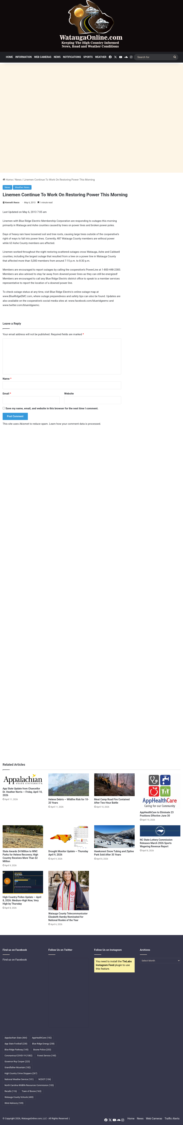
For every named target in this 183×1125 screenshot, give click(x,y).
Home (9, 57)
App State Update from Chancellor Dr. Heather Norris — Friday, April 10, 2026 (22, 792)
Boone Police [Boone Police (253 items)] (42, 1049)
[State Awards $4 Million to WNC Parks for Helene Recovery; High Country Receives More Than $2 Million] (23, 836)
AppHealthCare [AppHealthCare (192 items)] (42, 1038)
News (57, 57)
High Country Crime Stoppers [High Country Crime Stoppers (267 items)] (21, 1073)
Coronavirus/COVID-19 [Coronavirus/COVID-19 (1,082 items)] (18, 1055)
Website (69, 393)
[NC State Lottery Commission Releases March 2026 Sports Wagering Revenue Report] (160, 830)
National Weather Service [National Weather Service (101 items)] (19, 1079)
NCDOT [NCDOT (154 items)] (45, 1079)
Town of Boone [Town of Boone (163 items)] (31, 1091)
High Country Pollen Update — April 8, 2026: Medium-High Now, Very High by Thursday (22, 900)
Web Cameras (42, 57)
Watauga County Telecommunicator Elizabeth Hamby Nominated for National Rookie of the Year (68, 917)
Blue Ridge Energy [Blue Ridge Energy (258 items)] (43, 1044)
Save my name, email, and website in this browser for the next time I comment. (52, 408)
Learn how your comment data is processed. (75, 423)
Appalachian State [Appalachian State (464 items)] (16, 1038)
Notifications (72, 57)
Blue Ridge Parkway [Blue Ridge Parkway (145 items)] (16, 1049)
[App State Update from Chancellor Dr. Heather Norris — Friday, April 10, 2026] (23, 779)
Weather (100, 57)
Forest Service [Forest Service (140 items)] (46, 1055)
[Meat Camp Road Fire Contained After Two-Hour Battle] (114, 784)
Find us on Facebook (15, 959)
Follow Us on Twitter (60, 949)
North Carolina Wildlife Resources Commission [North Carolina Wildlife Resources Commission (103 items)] (29, 1085)
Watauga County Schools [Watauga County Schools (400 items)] (19, 1097)
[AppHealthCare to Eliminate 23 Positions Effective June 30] (160, 791)
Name (7, 378)
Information (23, 57)
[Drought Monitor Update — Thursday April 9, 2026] (68, 836)
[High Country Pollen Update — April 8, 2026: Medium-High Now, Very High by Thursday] (23, 882)
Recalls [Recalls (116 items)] (11, 1091)
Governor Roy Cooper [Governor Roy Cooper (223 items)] (17, 1061)
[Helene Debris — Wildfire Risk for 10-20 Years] (68, 784)
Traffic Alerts (172, 1118)
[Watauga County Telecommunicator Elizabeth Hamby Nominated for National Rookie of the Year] (68, 890)
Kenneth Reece (12, 202)
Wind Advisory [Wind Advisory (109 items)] (14, 1103)
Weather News (22, 187)
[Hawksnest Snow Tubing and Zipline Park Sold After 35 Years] (114, 836)
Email (7, 393)
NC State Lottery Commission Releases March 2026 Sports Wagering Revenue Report (156, 843)
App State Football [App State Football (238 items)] (16, 1044)
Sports (88, 57)
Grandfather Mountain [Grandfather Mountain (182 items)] (18, 1067)
